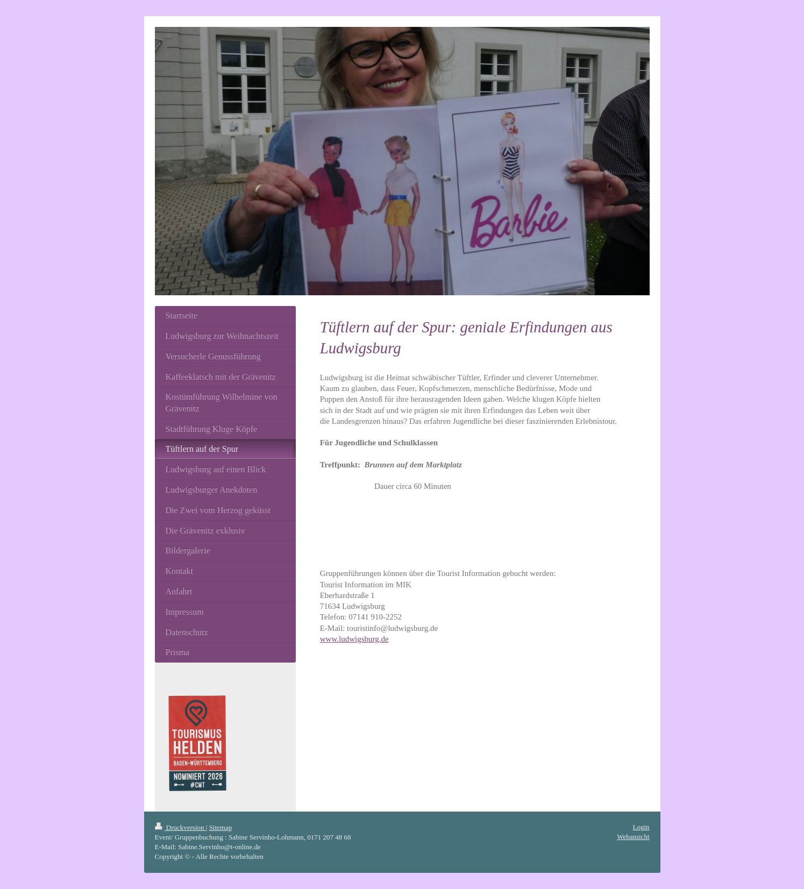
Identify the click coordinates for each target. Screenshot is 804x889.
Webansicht (633, 837)
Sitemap (220, 827)
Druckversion (180, 827)
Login (640, 827)
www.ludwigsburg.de (354, 639)
